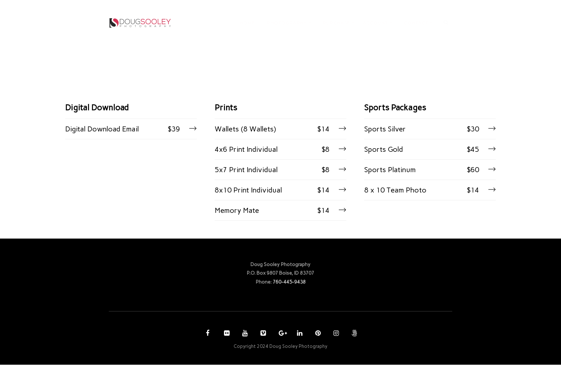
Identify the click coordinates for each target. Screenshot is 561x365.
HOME (247, 22)
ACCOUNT (375, 22)
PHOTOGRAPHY (287, 22)
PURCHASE (336, 22)
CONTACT (416, 22)
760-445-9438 (289, 282)
